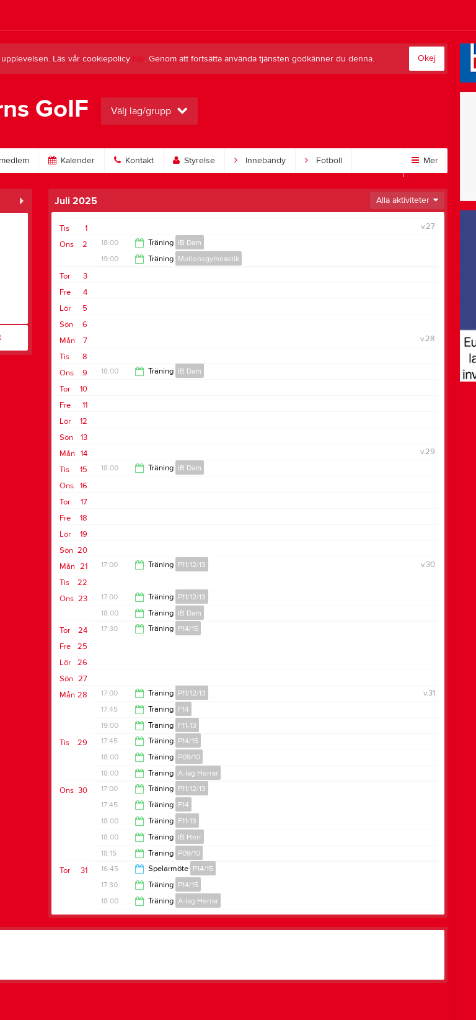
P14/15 (188, 628)
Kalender (71, 160)
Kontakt (134, 160)
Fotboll (323, 160)
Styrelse (194, 160)
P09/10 (189, 757)
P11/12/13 (192, 565)
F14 (183, 709)
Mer (425, 160)
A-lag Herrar (198, 773)
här (138, 59)
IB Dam (189, 243)
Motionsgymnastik (208, 259)
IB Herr (189, 837)
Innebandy (260, 160)
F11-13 (187, 725)
